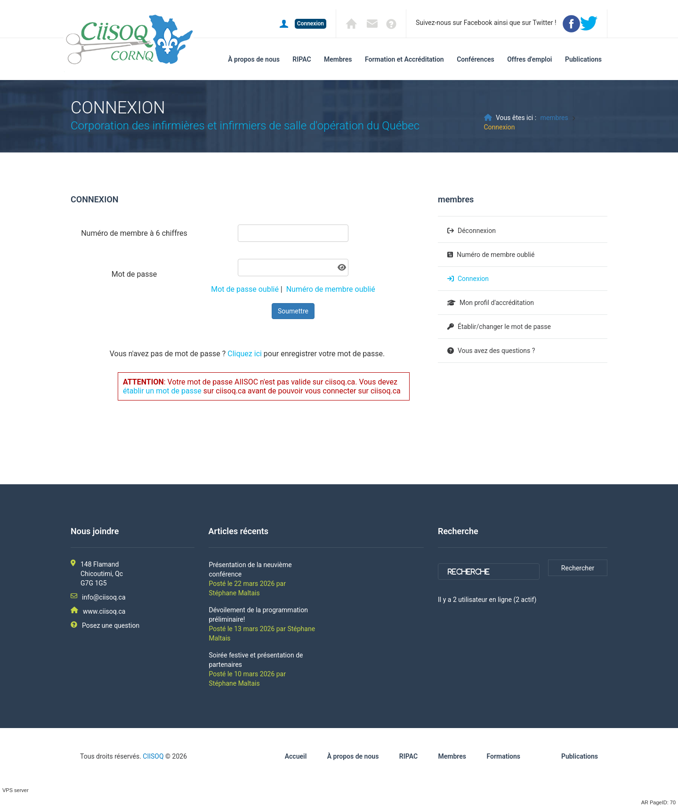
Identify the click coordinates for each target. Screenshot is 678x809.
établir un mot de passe (162, 390)
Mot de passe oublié (245, 289)
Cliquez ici (244, 353)
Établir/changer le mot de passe (504, 326)
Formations (503, 756)
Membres (338, 59)
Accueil (296, 756)
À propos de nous (254, 59)
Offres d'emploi (529, 59)
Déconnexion (477, 230)
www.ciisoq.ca (104, 611)
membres (554, 117)
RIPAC (301, 59)
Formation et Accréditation (404, 59)
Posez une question (110, 625)
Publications (583, 59)
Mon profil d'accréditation (497, 302)
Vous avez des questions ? (496, 350)
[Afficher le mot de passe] (342, 267)
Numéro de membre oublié (330, 289)
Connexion (473, 278)
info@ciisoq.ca (104, 597)
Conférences (475, 59)
